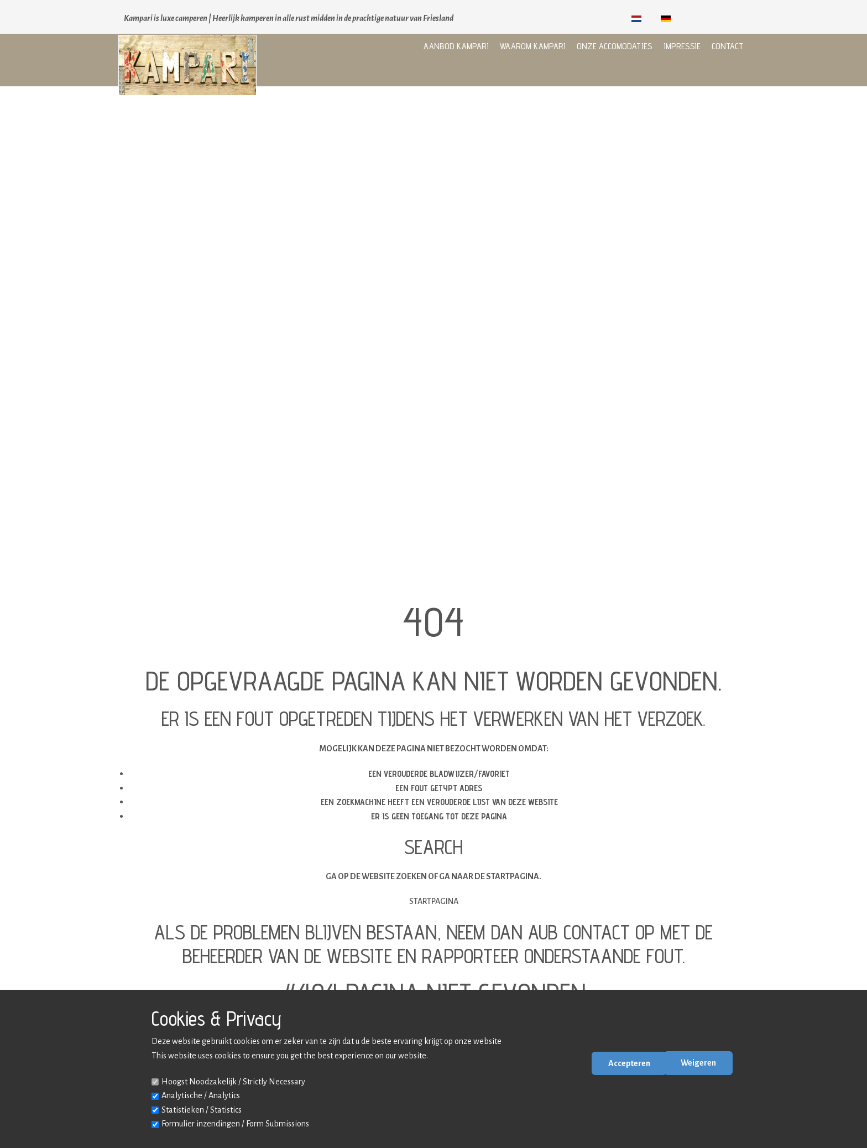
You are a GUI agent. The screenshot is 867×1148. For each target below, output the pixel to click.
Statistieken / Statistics (201, 1109)
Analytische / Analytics (200, 1095)
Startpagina (433, 901)
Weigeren (698, 1062)
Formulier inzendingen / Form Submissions (235, 1123)
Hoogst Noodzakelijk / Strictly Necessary (233, 1081)
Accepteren (629, 1063)
